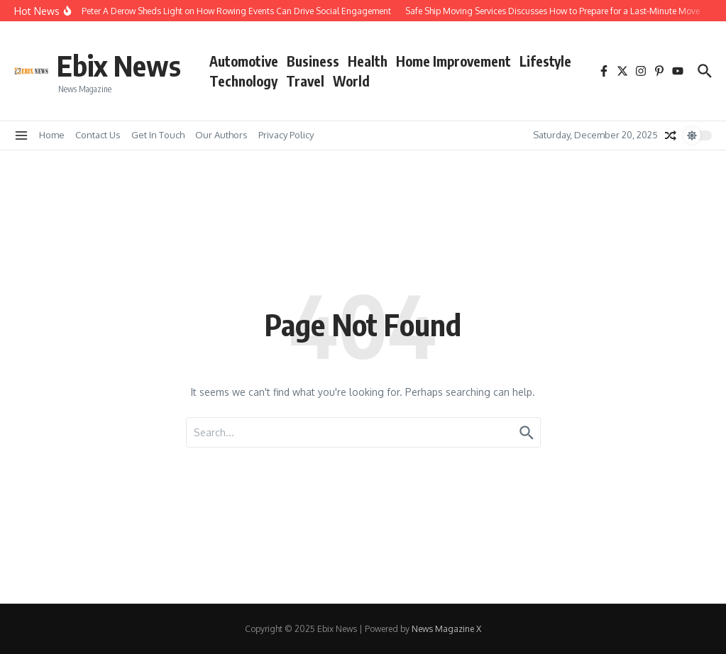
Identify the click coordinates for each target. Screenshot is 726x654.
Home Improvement (453, 61)
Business (313, 61)
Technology (243, 80)
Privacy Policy (286, 134)
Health (367, 61)
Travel (305, 80)
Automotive (243, 61)
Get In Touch (158, 134)
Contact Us (98, 134)
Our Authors (221, 134)
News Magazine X (446, 628)
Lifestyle (545, 61)
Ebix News (119, 65)
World (351, 80)
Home (52, 134)
